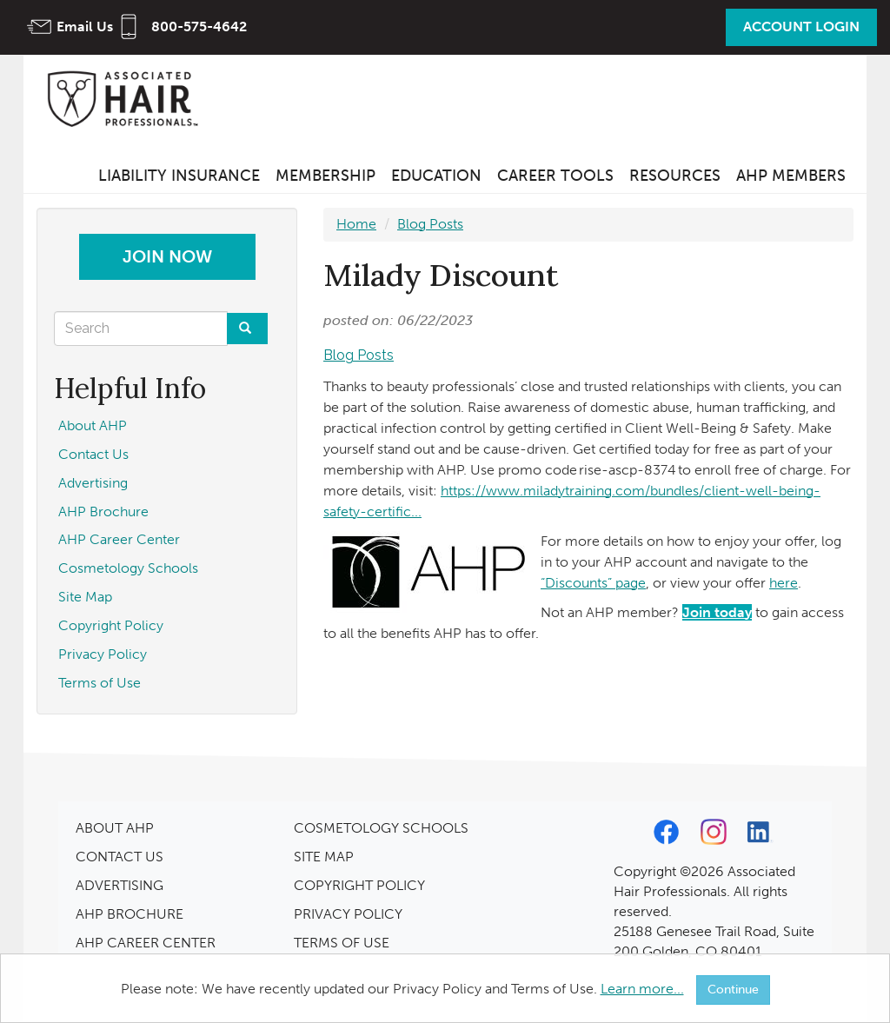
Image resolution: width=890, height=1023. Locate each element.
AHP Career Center (119, 539)
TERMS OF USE (341, 942)
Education (436, 175)
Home (356, 224)
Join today (717, 612)
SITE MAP (324, 856)
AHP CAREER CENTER (146, 942)
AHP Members (791, 175)
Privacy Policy (102, 654)
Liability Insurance (179, 175)
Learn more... (642, 988)
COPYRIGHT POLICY (359, 885)
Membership (325, 175)
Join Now (167, 256)
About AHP (92, 425)
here (783, 583)
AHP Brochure (103, 511)
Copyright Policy (110, 625)
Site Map (85, 596)
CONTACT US (119, 856)
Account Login (801, 26)
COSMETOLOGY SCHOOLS (381, 828)
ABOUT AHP (115, 828)
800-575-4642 (199, 26)
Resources (675, 175)
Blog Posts (430, 224)
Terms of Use (99, 682)
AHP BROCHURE (129, 914)
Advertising (93, 483)
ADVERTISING (119, 885)
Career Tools (555, 175)
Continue (733, 989)
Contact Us (93, 454)
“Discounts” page (593, 583)
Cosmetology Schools (128, 568)
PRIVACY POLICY (348, 914)
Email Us (84, 26)
